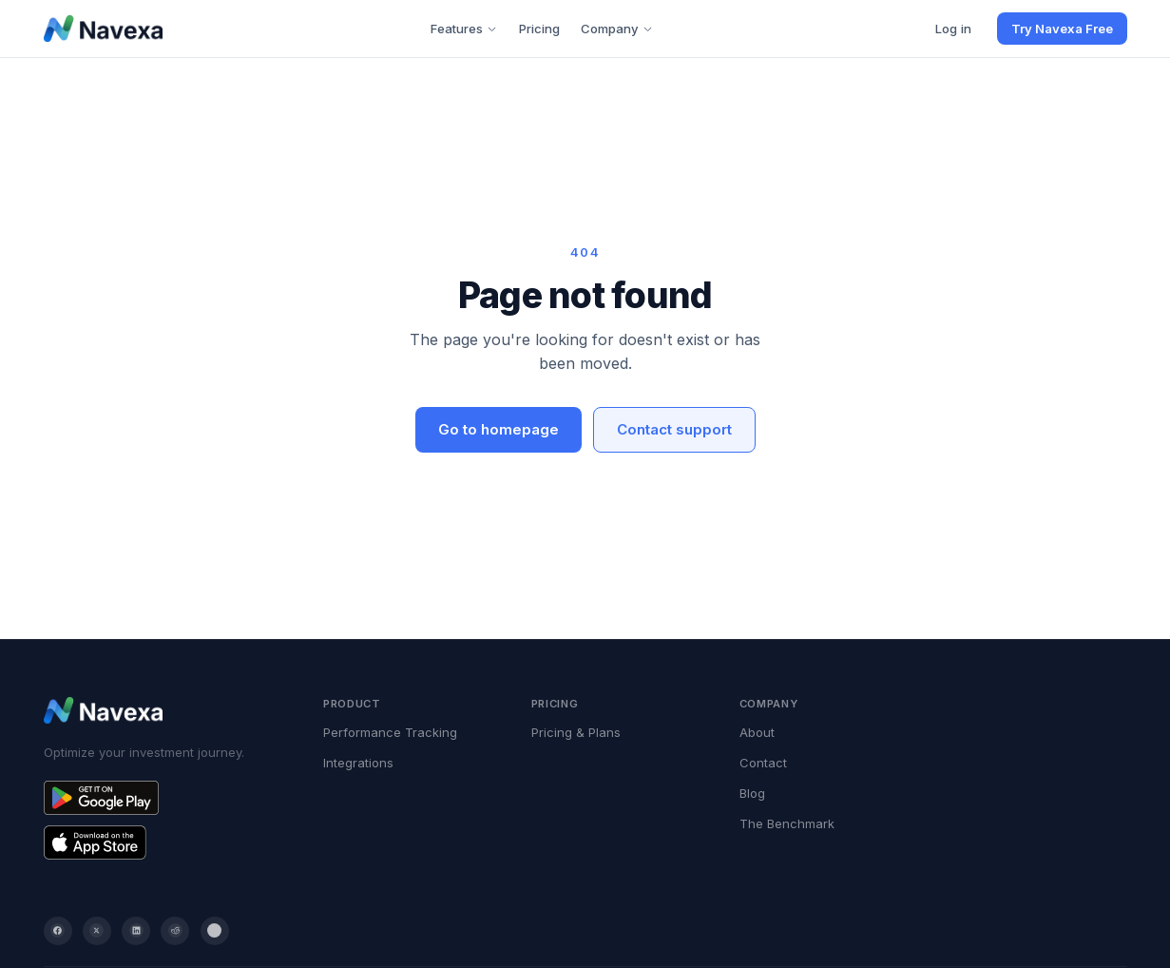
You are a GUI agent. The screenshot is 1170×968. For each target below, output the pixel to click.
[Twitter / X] (97, 931)
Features (464, 28)
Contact (763, 762)
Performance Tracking (390, 732)
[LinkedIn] (136, 931)
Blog (752, 793)
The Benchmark (786, 823)
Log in (953, 28)
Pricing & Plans (576, 732)
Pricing (539, 28)
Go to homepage (498, 429)
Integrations (358, 762)
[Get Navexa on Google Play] (166, 798)
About (757, 732)
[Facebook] (58, 931)
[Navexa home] (103, 28)
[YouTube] (215, 931)
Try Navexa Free (1062, 28)
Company (617, 28)
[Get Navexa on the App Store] (166, 842)
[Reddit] (175, 931)
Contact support (674, 429)
